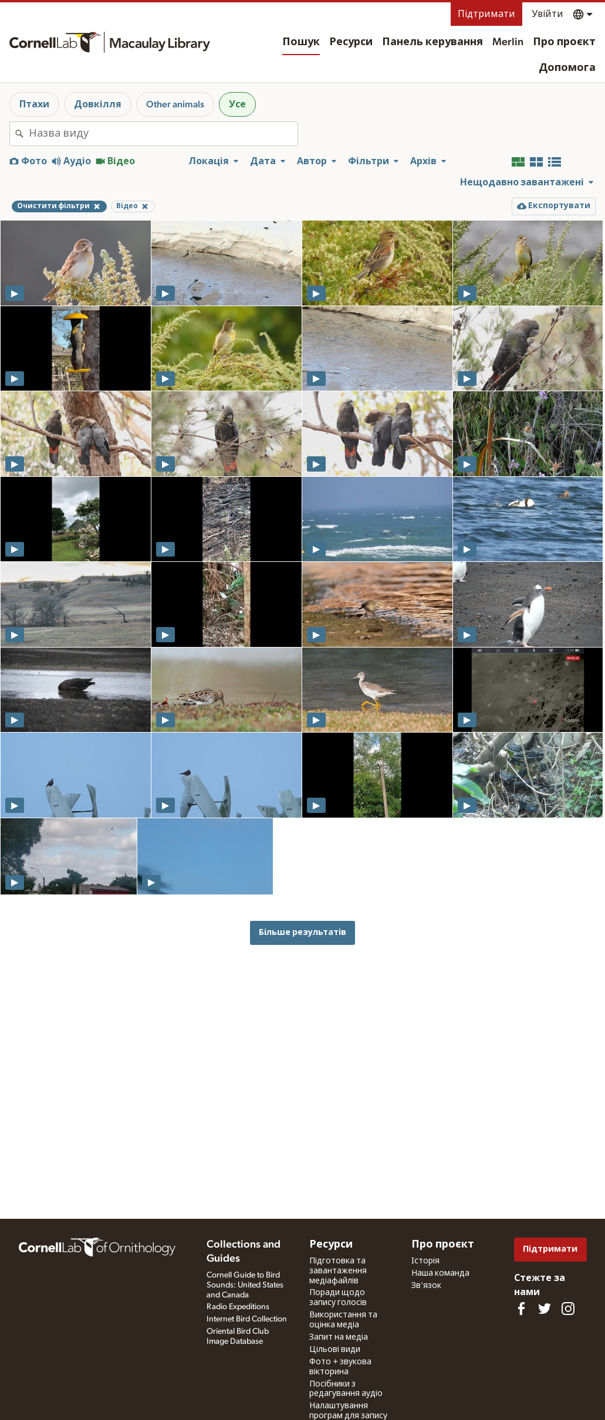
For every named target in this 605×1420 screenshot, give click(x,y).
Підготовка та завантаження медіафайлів (338, 1271)
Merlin (507, 42)
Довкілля (97, 104)
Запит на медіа (338, 1337)
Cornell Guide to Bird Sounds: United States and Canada (245, 1285)
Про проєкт (564, 42)
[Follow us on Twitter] (545, 1309)
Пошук (301, 42)
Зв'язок (426, 1286)
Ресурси (351, 42)
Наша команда (440, 1273)
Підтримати (486, 14)
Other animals (175, 104)
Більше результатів (302, 932)
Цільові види (334, 1350)
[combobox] (163, 133)
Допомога (567, 68)
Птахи (34, 104)
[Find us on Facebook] (521, 1309)
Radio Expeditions (238, 1307)
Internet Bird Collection (247, 1319)
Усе (237, 104)
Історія (425, 1261)
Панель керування (432, 42)
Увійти (547, 14)
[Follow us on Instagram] (568, 1309)
